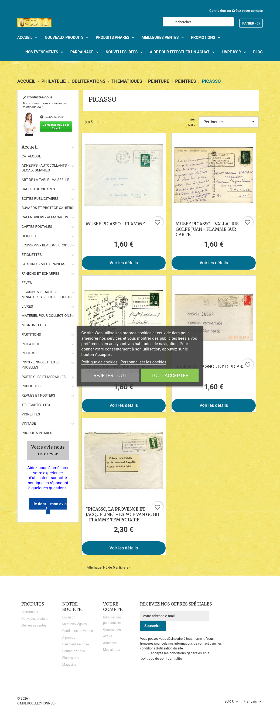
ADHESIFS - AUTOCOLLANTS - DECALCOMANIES (45, 168)
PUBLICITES (31, 386)
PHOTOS (28, 353)
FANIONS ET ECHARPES (40, 273)
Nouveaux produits (34, 619)
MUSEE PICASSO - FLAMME (115, 223)
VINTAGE (29, 423)
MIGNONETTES (34, 325)
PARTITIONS (31, 334)
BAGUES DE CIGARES (38, 189)
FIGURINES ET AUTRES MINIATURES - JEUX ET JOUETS (46, 294)
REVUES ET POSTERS (38, 395)
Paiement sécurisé (75, 644)
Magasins (69, 664)
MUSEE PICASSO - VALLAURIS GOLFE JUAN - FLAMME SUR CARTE (207, 229)
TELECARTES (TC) (36, 405)
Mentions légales (74, 624)
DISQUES (29, 236)
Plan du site (70, 658)
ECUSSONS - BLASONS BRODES (46, 245)
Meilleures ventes (33, 625)
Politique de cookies (99, 361)
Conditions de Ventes (77, 631)
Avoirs (107, 636)
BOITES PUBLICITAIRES (40, 199)
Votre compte (112, 606)
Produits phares (37, 433)
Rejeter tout (110, 375)
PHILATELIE (31, 344)
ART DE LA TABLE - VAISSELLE (45, 180)
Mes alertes (111, 650)
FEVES (27, 283)
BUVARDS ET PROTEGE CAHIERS (47, 208)
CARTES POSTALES (37, 227)
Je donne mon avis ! (49, 506)
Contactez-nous (73, 651)
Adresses (110, 643)
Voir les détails (124, 262)
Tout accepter (170, 375)
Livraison (68, 617)
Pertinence (228, 121)
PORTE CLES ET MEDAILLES (44, 377)
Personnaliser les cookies (143, 361)
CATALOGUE (31, 156)
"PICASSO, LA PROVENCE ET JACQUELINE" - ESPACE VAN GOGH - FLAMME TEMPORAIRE (122, 514)
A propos (68, 637)
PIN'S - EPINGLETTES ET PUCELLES (41, 364)
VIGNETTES (31, 414)
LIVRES (27, 306)
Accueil (48, 147)
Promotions (29, 612)
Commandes (112, 629)
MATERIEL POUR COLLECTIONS (46, 316)
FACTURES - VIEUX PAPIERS (43, 264)
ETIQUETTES (32, 255)
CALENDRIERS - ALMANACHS (45, 217)
